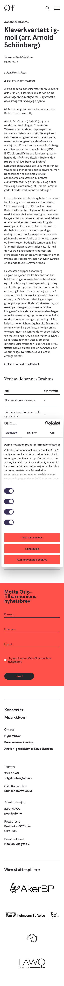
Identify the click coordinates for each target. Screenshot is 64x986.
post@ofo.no (13, 813)
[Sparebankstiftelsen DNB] (32, 938)
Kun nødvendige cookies (32, 559)
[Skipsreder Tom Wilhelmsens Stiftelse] (32, 914)
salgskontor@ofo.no (18, 778)
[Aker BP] (32, 889)
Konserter (14, 709)
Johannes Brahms (16, 22)
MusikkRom (15, 717)
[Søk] (47, 8)
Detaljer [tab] (32, 432)
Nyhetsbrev (12, 736)
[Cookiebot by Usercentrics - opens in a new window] (45, 423)
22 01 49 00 (12, 808)
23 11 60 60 (11, 773)
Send (19, 676)
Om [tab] (52, 432)
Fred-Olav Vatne (24, 57)
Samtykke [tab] (11, 432)
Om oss (9, 729)
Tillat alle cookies (32, 537)
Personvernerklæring (18, 742)
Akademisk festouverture (19, 400)
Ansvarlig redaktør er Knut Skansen (28, 748)
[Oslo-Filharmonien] (9, 8)
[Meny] (57, 8)
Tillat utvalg (32, 548)
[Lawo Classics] (32, 962)
